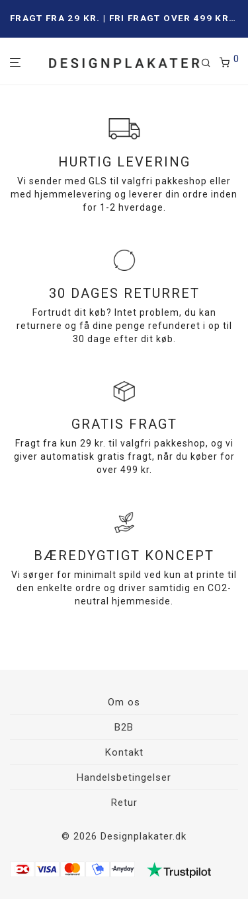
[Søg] (210, 63)
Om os (124, 702)
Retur (124, 803)
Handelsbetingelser (124, 777)
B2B (124, 727)
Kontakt (124, 752)
